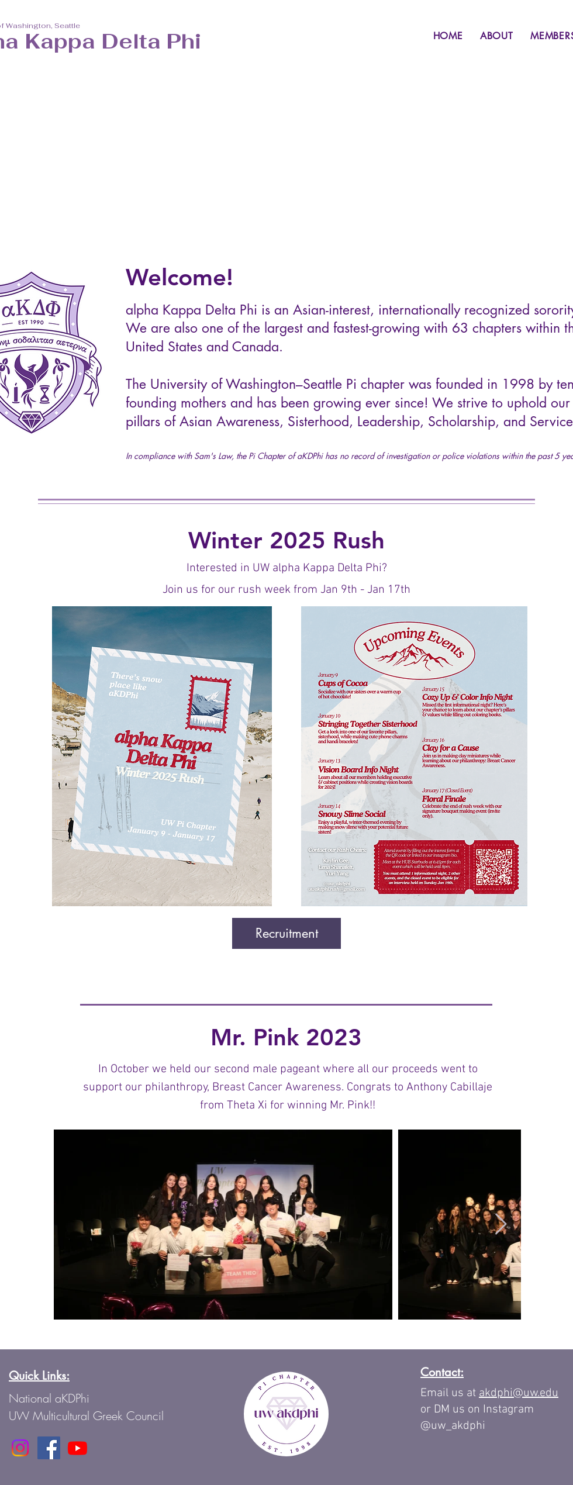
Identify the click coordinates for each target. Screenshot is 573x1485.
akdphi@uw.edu (518, 1393)
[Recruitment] (286, 933)
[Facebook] (48, 1447)
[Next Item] (501, 1224)
